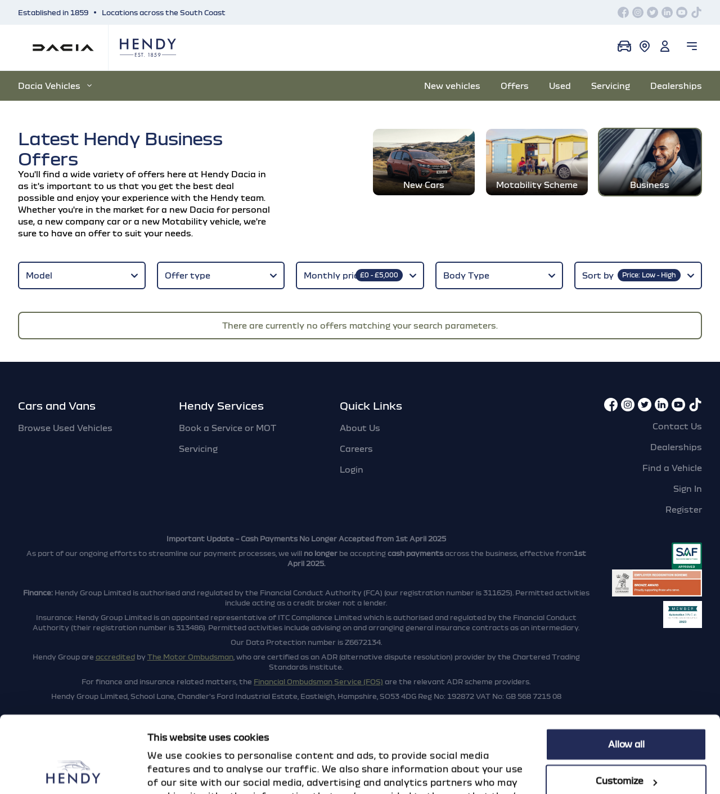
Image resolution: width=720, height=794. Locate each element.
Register (683, 509)
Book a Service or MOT (227, 427)
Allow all (626, 676)
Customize (626, 712)
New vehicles (452, 85)
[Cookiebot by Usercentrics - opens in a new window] (73, 772)
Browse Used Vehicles (65, 427)
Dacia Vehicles (55, 85)
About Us (360, 427)
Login (351, 469)
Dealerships (676, 85)
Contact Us (677, 425)
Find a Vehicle (672, 467)
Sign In (687, 488)
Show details (176, 772)
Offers (515, 85)
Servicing (610, 85)
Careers (356, 448)
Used (560, 85)
